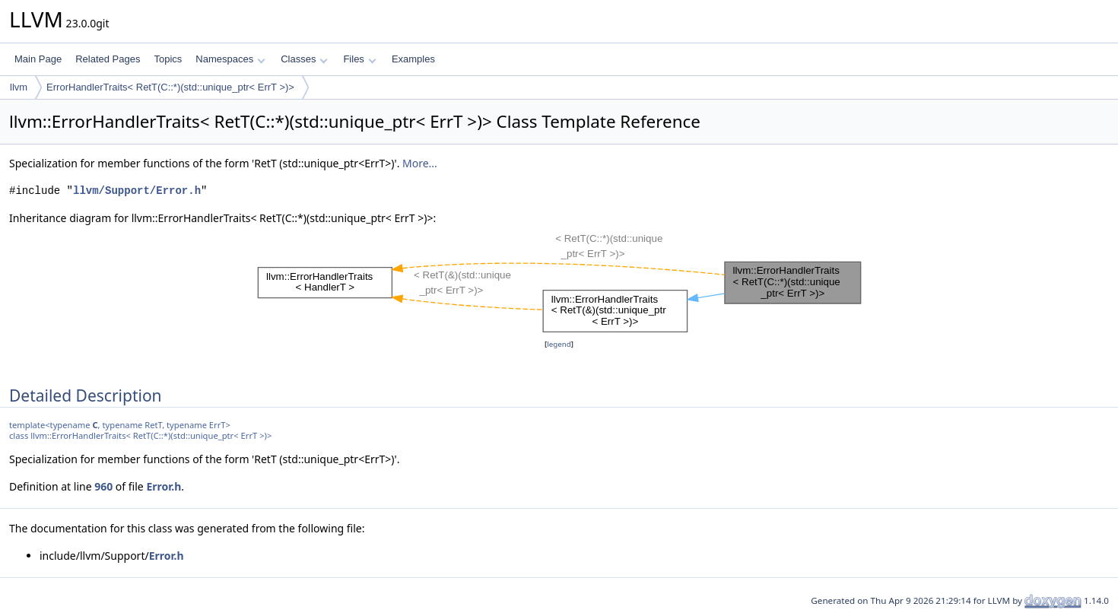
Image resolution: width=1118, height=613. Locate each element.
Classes (304, 59)
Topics (168, 59)
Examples (413, 59)
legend (559, 344)
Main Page (38, 59)
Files (359, 59)
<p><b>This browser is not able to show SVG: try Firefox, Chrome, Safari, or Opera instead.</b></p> (559, 281)
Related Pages (107, 59)
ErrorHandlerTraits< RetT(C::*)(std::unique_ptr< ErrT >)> (170, 87)
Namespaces (230, 59)
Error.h (163, 486)
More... (419, 163)
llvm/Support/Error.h (137, 190)
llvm (18, 87)
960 (103, 486)
